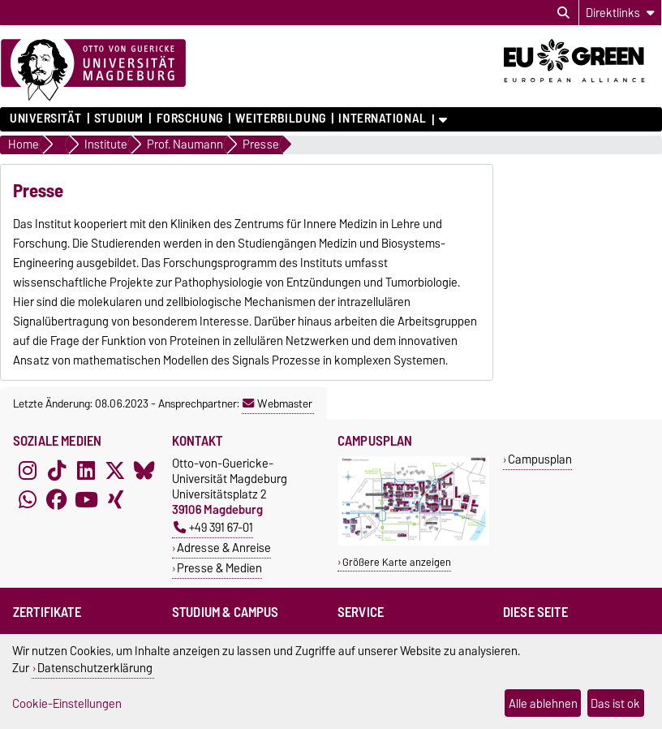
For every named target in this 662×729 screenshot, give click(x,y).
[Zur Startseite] (93, 70)
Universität (45, 118)
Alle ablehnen (543, 703)
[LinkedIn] (86, 470)
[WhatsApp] (27, 499)
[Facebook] (56, 499)
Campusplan (540, 459)
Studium (119, 118)
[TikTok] (56, 470)
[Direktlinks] (620, 12)
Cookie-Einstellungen (67, 703)
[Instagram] (27, 470)
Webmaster (277, 403)
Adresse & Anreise (224, 547)
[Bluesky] (144, 470)
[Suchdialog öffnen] (563, 13)
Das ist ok (615, 703)
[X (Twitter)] (115, 470)
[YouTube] (86, 499)
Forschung (190, 118)
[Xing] (115, 499)
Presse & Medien (219, 568)
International (382, 118)
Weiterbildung (280, 118)
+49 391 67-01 (213, 527)
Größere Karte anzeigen (396, 562)
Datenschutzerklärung (95, 668)
